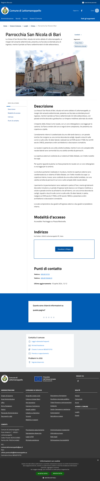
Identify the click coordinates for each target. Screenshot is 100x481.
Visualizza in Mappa (64, 249)
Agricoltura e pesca (56, 416)
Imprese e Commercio (33, 406)
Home (5, 26)
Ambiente (53, 406)
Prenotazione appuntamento (35, 430)
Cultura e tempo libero (33, 399)
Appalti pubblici (31, 409)
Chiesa (33, 26)
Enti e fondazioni (6, 406)
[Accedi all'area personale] (89, 2)
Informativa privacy (56, 433)
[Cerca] (96, 10)
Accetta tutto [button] (42, 473)
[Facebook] (80, 10)
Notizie (77, 396)
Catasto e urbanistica (32, 413)
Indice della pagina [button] (13, 103)
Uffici (2, 402)
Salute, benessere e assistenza (60, 409)
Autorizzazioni (55, 413)
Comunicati (78, 399)
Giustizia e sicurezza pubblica (59, 399)
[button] (50, 478)
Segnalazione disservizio (33, 433)
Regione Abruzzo (6, 2)
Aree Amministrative (8, 399)
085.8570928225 (46, 278)
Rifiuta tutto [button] (57, 473)
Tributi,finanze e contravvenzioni (61, 402)
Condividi (78, 35)
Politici (3, 409)
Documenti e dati (6, 416)
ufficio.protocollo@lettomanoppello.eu (14, 452)
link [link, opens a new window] (68, 469)
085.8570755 (45, 274)
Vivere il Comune (15, 26)
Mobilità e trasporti (32, 420)
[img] (23, 103)
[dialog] (50, 469)
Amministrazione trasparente (59, 430)
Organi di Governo (7, 396)
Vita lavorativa (30, 402)
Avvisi (77, 402)
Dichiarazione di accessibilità (59, 440)
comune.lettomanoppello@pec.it (12, 447)
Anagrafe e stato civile (33, 396)
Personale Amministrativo (9, 413)
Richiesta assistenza (32, 440)
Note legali (53, 437)
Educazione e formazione (58, 395)
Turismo (28, 416)
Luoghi (26, 26)
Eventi (77, 415)
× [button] (98, 460)
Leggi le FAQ (30, 437)
